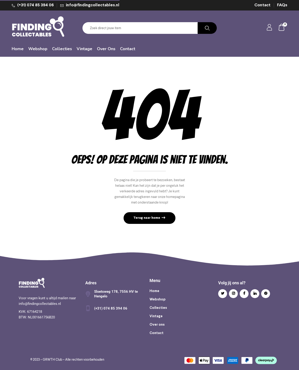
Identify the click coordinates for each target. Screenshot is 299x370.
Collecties (158, 308)
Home (154, 291)
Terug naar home (147, 217)
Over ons (157, 324)
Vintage (156, 316)
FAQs (282, 5)
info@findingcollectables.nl (92, 5)
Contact (262, 5)
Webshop (158, 299)
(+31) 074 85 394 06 (35, 5)
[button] (281, 28)
